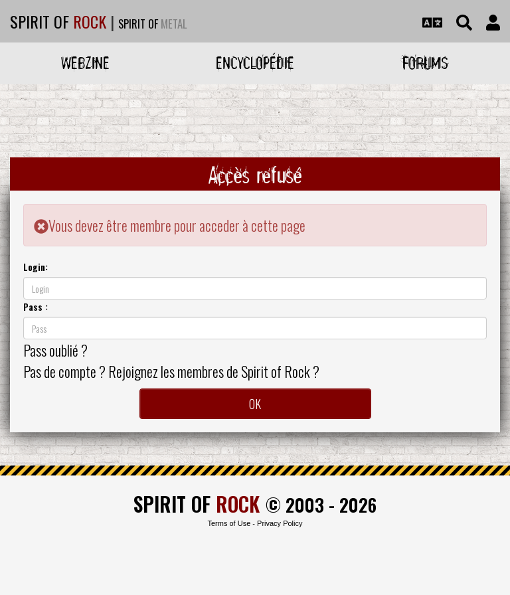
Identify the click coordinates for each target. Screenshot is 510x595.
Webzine (85, 63)
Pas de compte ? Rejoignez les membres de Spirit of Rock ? (171, 371)
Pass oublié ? (55, 350)
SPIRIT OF (58, 21)
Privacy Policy (279, 523)
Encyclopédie (255, 63)
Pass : (35, 306)
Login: (35, 267)
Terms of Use (228, 523)
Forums (425, 63)
